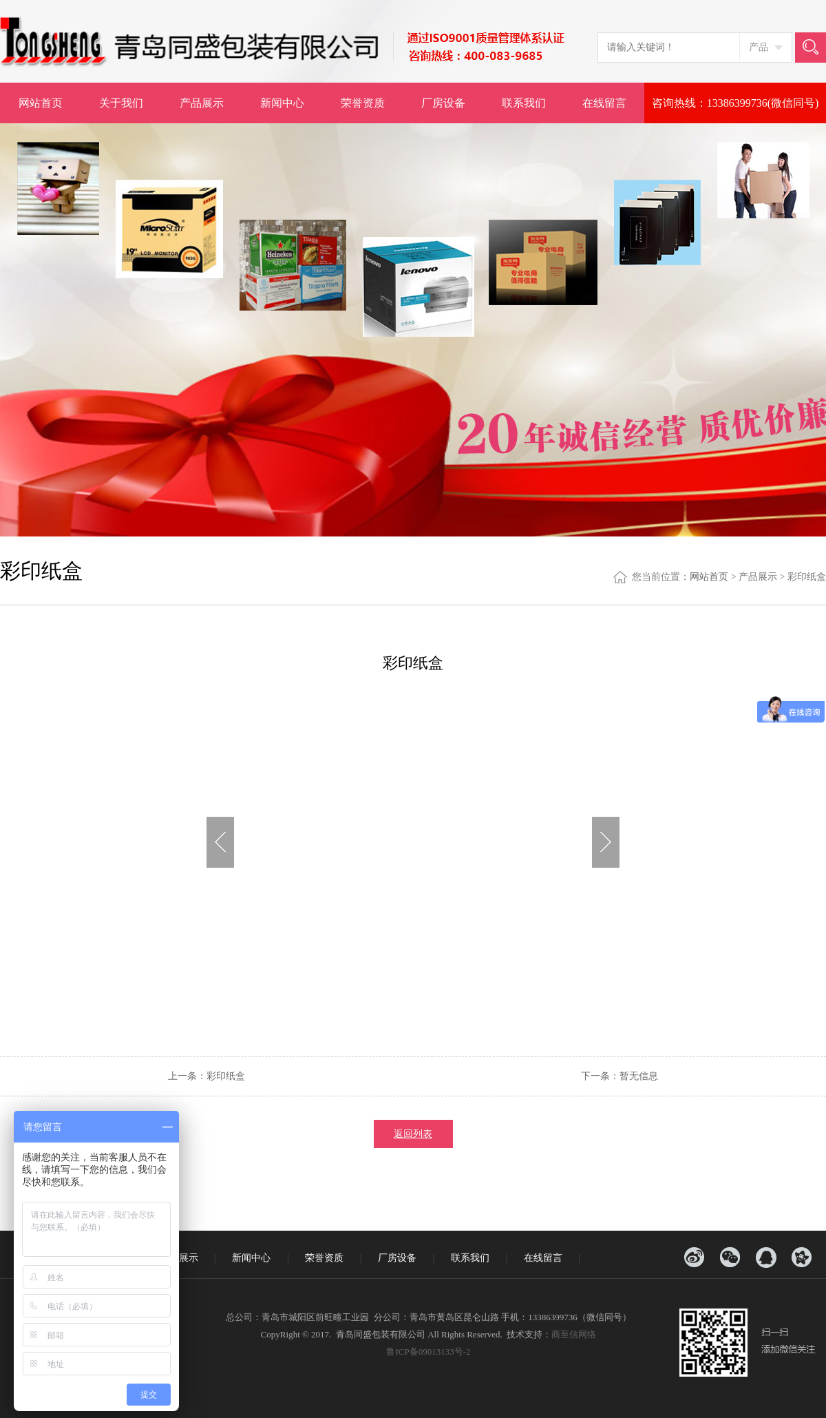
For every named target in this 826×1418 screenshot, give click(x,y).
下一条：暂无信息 (619, 1076)
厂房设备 (443, 103)
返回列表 (413, 1134)
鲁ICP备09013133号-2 (428, 1351)
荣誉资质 (363, 103)
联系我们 (524, 103)
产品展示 (202, 103)
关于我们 (121, 103)
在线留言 (604, 103)
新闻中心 (282, 103)
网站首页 (41, 103)
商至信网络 (573, 1334)
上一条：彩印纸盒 (206, 1076)
